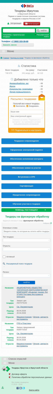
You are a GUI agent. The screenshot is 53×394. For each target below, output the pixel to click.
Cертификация (26, 186)
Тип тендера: (8, 237)
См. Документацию (25, 307)
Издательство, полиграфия (21, 89)
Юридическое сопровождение (26, 195)
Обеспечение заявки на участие (26, 168)
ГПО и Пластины (24, 323)
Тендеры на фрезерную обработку (37, 58)
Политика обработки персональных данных (32, 377)
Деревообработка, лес (19, 83)
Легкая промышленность (20, 92)
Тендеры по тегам (16, 58)
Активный (10, 257)
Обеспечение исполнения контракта (26, 159)
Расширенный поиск (41, 36)
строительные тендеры (14, 36)
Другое (12, 86)
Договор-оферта (19, 374)
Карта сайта (34, 390)
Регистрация (32, 23)
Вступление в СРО (26, 177)
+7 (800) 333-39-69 (19, 41)
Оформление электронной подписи (26, 150)
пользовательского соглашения (26, 124)
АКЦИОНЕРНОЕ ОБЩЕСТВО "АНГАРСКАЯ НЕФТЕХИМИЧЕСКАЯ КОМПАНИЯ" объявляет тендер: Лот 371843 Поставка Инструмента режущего (32, 292)
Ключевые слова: (10, 228)
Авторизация (15, 23)
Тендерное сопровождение (26, 141)
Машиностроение (24, 317)
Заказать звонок (10, 45)
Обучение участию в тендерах (26, 204)
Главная (6, 58)
